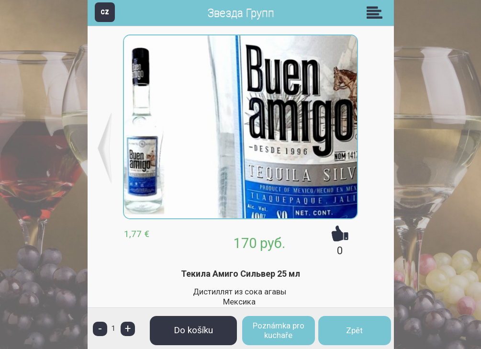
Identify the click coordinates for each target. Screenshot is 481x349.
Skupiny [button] (377, 12)
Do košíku (193, 330)
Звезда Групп (240, 13)
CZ (105, 11)
